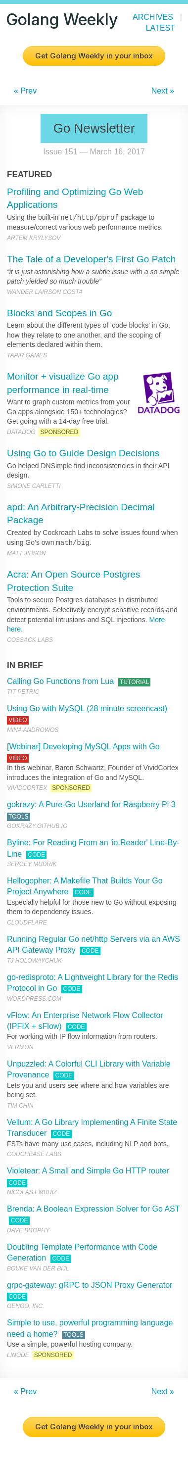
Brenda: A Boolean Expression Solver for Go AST (93, 1209)
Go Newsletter (94, 128)
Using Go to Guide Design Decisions (83, 453)
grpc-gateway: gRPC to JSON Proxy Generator (89, 1285)
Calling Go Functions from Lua (60, 681)
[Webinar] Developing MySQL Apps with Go (83, 746)
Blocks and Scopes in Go (59, 313)
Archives (153, 17)
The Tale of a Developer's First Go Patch (91, 259)
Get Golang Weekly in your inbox (94, 55)
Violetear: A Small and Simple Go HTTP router (88, 1171)
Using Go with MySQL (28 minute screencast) (87, 708)
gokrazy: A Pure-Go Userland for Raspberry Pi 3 (91, 804)
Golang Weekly (62, 19)
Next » (162, 91)
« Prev (25, 91)
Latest (160, 28)
